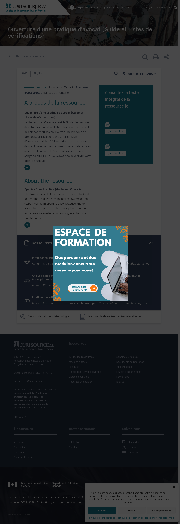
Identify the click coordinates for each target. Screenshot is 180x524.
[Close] (124, 224)
